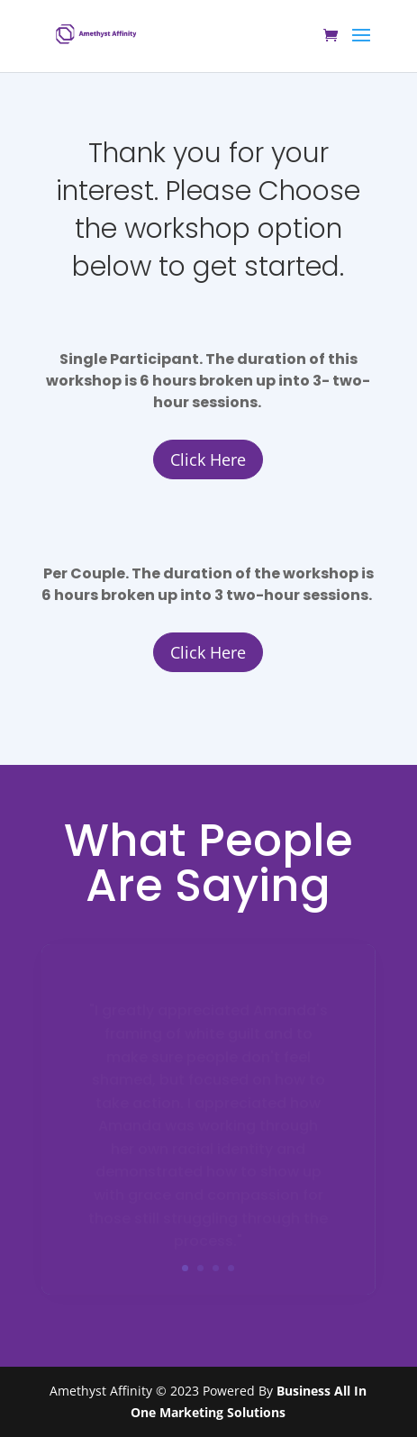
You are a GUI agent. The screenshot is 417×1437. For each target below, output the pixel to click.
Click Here (208, 459)
